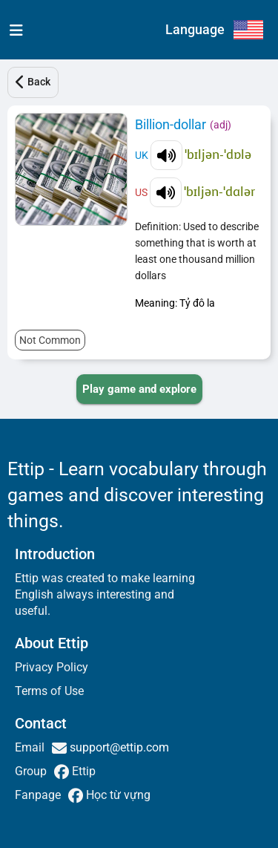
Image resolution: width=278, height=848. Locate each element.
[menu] (13, 30)
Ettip (82, 771)
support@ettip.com (118, 747)
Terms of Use (49, 691)
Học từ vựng (116, 795)
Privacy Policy (51, 667)
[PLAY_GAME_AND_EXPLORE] (139, 389)
